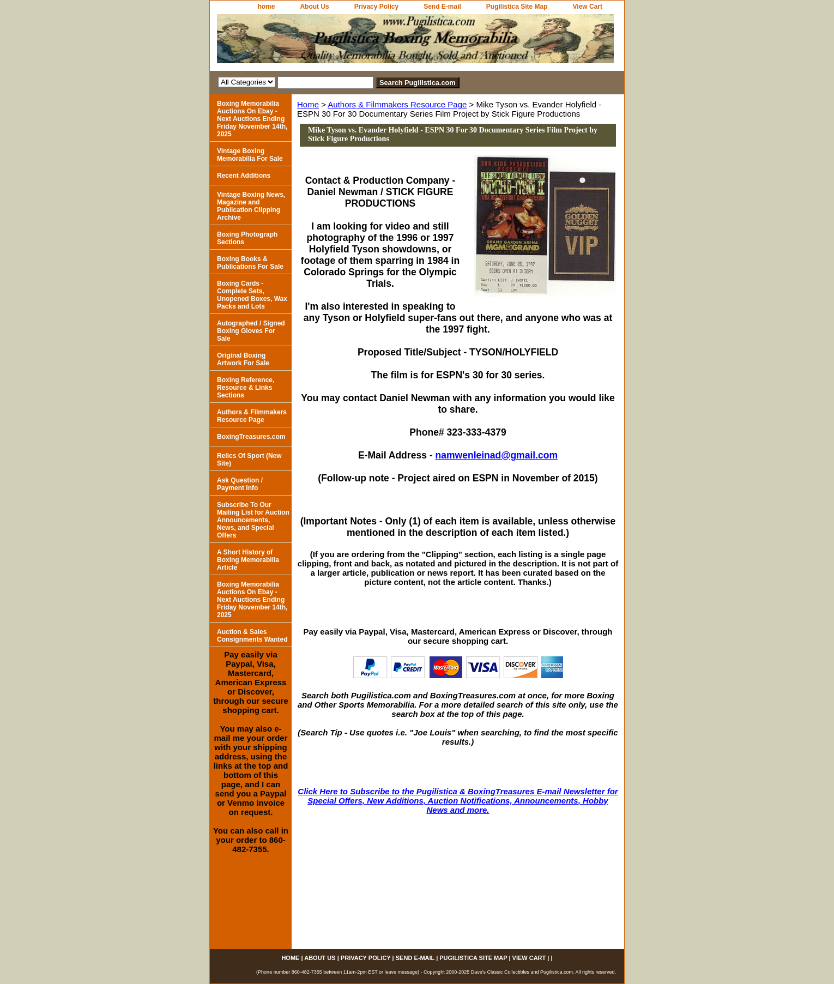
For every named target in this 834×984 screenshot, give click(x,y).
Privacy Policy (376, 6)
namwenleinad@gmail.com (496, 455)
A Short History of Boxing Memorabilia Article (248, 559)
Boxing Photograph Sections (247, 238)
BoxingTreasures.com (251, 436)
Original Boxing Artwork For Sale (243, 359)
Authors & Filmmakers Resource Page (397, 104)
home (266, 6)
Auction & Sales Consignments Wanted (252, 635)
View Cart (587, 6)
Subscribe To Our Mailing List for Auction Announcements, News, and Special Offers (253, 520)
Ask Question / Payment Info (240, 484)
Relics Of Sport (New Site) (249, 459)
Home (308, 104)
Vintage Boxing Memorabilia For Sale (250, 154)
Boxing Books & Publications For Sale (250, 262)
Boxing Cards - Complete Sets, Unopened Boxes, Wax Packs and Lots (252, 295)
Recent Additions (243, 175)
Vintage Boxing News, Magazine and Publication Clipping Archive (251, 206)
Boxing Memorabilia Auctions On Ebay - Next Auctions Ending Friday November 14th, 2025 (252, 119)
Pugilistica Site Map (517, 6)
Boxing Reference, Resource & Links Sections (245, 387)
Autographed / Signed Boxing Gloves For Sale (251, 330)
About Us (314, 6)
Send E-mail (442, 6)
